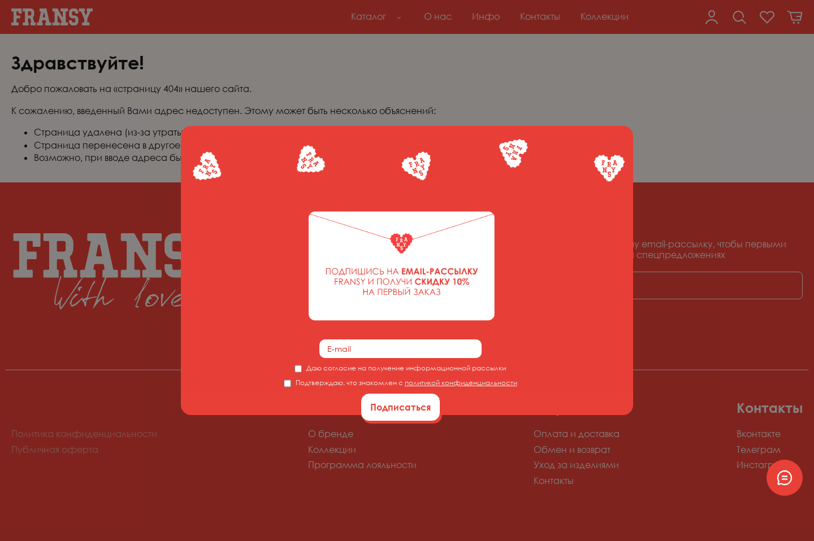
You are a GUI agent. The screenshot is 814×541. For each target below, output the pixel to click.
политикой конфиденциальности (461, 382)
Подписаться (400, 407)
